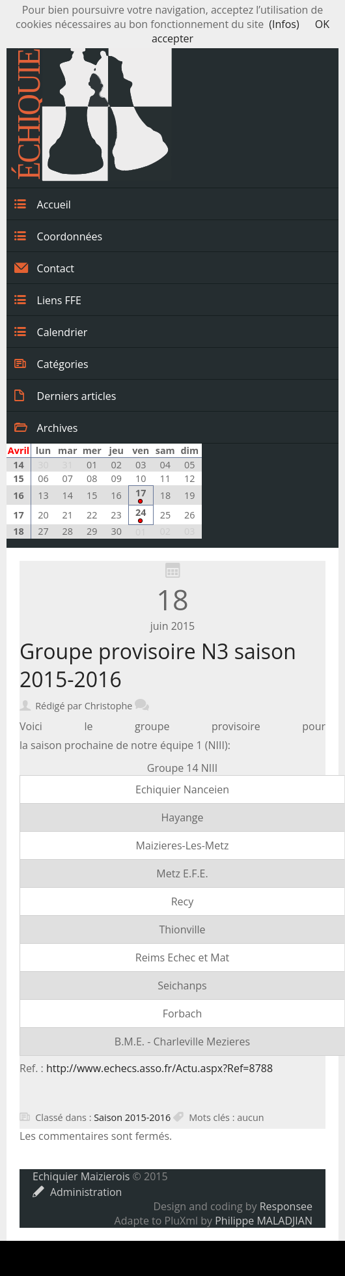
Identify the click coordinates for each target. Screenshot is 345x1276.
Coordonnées (58, 236)
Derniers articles (65, 395)
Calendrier (50, 331)
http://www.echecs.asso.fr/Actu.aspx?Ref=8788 (159, 1068)
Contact (44, 268)
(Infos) (284, 24)
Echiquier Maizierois (81, 1176)
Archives (45, 427)
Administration (77, 1192)
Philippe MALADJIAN (263, 1220)
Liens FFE (47, 299)
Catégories (51, 363)
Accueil (42, 204)
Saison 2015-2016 (132, 1117)
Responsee (286, 1206)
